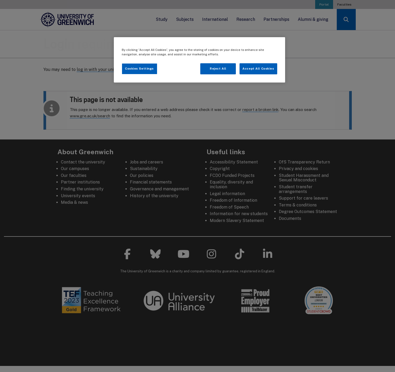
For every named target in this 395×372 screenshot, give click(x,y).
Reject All (218, 68)
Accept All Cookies (258, 68)
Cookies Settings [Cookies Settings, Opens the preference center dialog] (139, 68)
